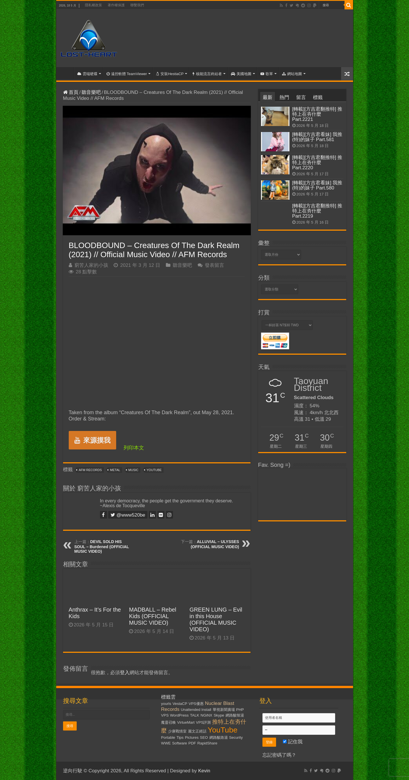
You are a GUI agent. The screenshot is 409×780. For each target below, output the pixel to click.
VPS (165, 715)
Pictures (192, 737)
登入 (125, 672)
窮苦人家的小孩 (91, 265)
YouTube (154, 470)
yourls (166, 703)
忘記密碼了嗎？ (279, 755)
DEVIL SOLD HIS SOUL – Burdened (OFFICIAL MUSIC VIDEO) (101, 546)
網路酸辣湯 (235, 715)
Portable (168, 737)
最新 (267, 97)
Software (179, 743)
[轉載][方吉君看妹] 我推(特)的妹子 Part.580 (317, 185)
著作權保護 (116, 5)
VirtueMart (186, 722)
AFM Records (90, 470)
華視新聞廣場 (224, 709)
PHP (240, 709)
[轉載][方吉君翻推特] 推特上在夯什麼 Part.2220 (317, 162)
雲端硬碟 (87, 74)
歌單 (266, 74)
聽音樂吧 (91, 92)
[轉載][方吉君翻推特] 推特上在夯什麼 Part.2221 (317, 114)
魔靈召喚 (168, 722)
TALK (194, 715)
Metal (115, 470)
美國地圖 (241, 74)
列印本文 (134, 448)
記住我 (292, 741)
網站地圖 (292, 74)
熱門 (284, 97)
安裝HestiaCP (169, 74)
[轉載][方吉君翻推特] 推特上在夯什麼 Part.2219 (317, 211)
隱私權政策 (93, 5)
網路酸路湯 (218, 737)
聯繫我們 (137, 5)
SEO (204, 737)
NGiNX (206, 715)
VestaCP (179, 703)
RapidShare (207, 743)
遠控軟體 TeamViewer (127, 74)
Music (133, 470)
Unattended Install (196, 709)
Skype (219, 715)
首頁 (66, 73)
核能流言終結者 (207, 74)
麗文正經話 (197, 731)
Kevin (204, 770)
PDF (192, 743)
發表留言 (214, 265)
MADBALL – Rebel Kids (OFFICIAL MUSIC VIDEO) (152, 616)
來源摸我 (92, 440)
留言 (301, 97)
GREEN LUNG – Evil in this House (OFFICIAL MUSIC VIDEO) (215, 619)
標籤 (318, 97)
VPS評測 (203, 722)
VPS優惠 (196, 703)
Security (236, 737)
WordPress (179, 715)
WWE (166, 743)
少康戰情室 (177, 731)
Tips (180, 737)
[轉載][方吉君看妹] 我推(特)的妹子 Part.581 (317, 137)
